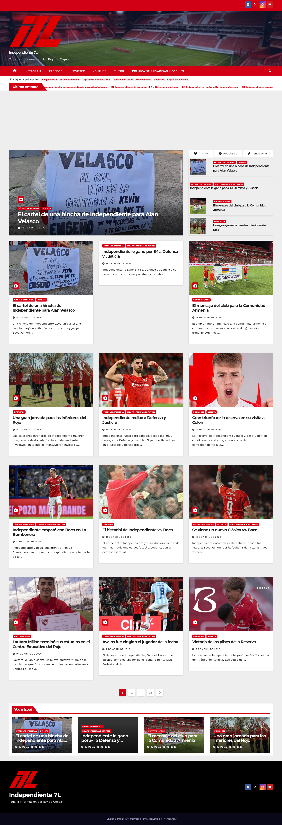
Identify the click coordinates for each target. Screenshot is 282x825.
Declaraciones (143, 79)
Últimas (201, 153)
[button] (270, 71)
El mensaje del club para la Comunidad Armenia (228, 308)
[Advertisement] (141, 117)
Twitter (78, 71)
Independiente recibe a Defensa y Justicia (134, 420)
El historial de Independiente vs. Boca (137, 529)
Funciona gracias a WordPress (122, 818)
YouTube (99, 71)
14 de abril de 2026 (208, 429)
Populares (228, 153)
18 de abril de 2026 (34, 227)
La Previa (159, 79)
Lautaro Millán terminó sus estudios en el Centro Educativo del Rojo (51, 644)
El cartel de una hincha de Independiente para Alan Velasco (88, 218)
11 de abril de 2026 (28, 541)
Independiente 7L (23, 52)
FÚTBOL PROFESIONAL (29, 208)
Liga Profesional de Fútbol (96, 79)
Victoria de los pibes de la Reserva (224, 641)
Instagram (33, 71)
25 (150, 692)
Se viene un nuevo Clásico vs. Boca (224, 529)
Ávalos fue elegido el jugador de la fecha (140, 641)
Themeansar (170, 818)
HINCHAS (47, 208)
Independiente (49, 79)
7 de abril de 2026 (118, 649)
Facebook (57, 71)
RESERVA (212, 412)
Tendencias (258, 153)
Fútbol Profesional (69, 79)
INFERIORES (219, 221)
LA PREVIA (108, 524)
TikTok (119, 71)
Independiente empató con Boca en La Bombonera (49, 532)
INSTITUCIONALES (222, 202)
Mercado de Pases (123, 79)
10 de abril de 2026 (29, 654)
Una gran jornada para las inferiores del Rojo (49, 420)
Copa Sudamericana (177, 79)
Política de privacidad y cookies (158, 71)
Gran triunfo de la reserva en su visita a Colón (228, 420)
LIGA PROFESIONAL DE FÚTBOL (229, 184)
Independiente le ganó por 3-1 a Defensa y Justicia (224, 188)
